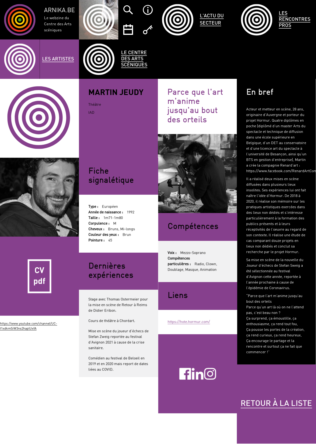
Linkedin (197, 373)
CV (39, 274)
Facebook (185, 373)
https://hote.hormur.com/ (188, 321)
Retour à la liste (245, 405)
